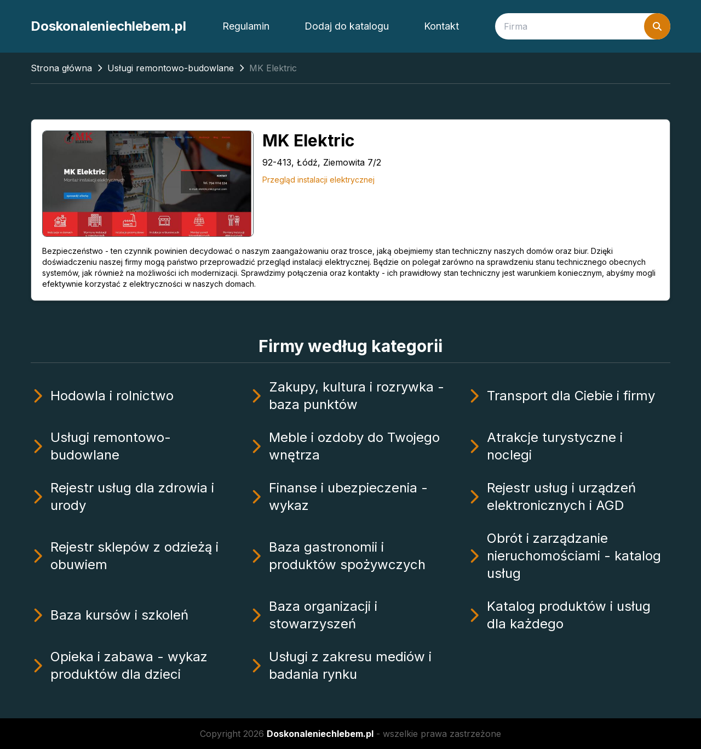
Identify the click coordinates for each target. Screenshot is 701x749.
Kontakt (441, 26)
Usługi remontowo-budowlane (170, 68)
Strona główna (61, 68)
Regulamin (245, 26)
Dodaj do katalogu (346, 26)
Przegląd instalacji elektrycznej (318, 179)
